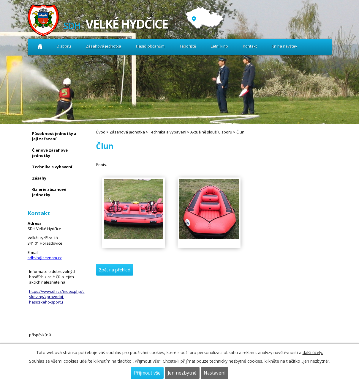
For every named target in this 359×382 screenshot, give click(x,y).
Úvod (40, 46)
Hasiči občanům (150, 46)
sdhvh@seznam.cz (45, 257)
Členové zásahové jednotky (50, 152)
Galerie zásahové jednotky (49, 192)
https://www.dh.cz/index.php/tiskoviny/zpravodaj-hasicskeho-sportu (57, 297)
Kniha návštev (284, 46)
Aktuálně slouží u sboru (211, 132)
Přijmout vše (147, 373)
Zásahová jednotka (103, 46)
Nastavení (214, 373)
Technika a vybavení (167, 132)
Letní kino (219, 46)
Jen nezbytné (182, 373)
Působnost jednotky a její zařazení (54, 136)
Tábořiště (187, 46)
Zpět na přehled (114, 270)
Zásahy (39, 178)
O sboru (63, 46)
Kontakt (250, 46)
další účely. (313, 352)
